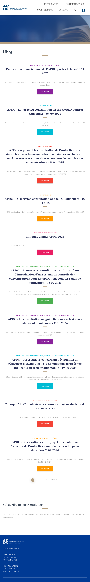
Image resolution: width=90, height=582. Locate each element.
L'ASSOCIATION (9, 555)
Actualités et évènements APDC (45, 233)
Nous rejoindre (45, 10)
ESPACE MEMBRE (9, 569)
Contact (63, 10)
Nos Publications (75, 4)
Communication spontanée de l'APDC (45, 65)
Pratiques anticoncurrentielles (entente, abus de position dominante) (45, 267)
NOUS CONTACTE (9, 560)
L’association (52, 4)
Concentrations (45, 106)
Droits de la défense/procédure (45, 438)
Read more (45, 91)
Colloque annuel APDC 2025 (45, 237)
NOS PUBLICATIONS (10, 566)
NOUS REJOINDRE (10, 557)
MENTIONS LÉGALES (11, 571)
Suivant (54, 480)
